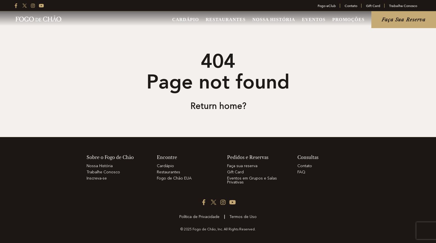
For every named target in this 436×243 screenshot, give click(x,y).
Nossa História (273, 19)
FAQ (301, 172)
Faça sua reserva (404, 19)
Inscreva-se (97, 178)
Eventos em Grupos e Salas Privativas (252, 180)
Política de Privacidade (199, 217)
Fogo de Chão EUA (174, 178)
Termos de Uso (243, 217)
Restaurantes (226, 19)
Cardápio (185, 19)
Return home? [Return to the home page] (218, 107)
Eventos (314, 19)
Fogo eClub (327, 6)
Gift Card (373, 6)
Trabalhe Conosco (403, 6)
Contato (351, 6)
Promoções (348, 19)
